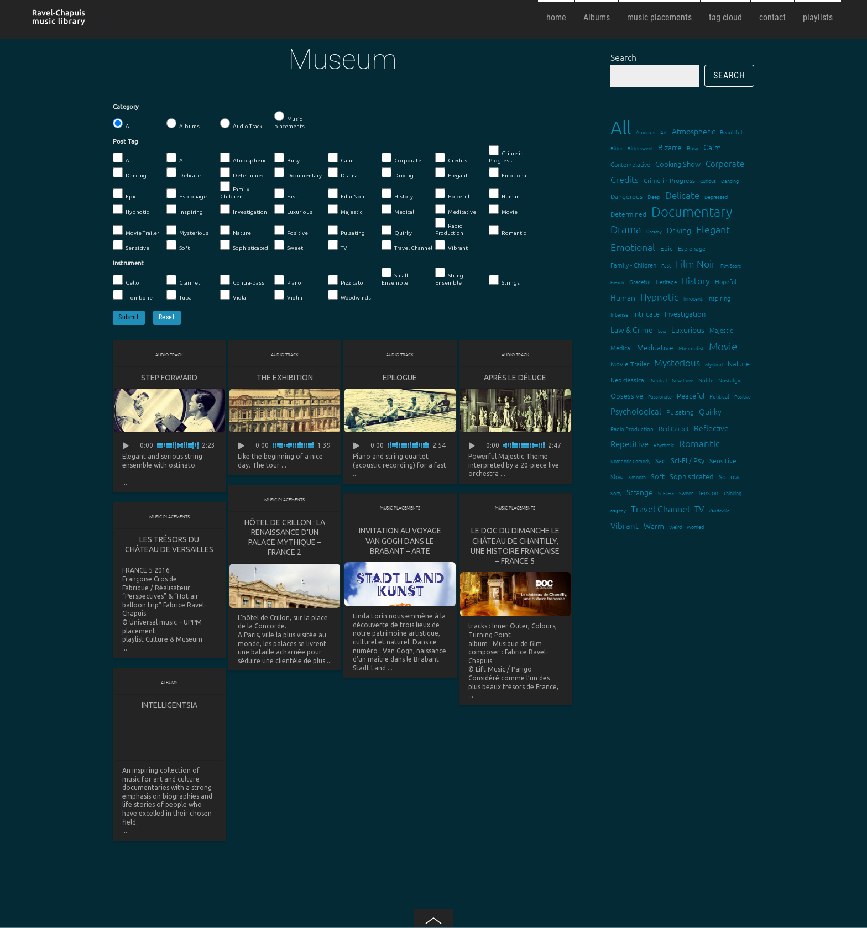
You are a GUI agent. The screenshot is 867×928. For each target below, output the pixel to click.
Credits (451, 158)
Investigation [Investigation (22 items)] (685, 313)
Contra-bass (242, 280)
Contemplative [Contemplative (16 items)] (630, 164)
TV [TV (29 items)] (699, 509)
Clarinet (183, 280)
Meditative (455, 209)
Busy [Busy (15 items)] (692, 148)
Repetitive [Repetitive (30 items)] (629, 443)
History (397, 194)
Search (623, 57)
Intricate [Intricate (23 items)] (646, 313)
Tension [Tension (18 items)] (708, 492)
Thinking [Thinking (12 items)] (732, 493)
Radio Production (449, 227)
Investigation (243, 209)
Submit (128, 317)
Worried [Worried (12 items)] (695, 526)
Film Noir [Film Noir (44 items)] (695, 263)
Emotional (508, 173)
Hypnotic (131, 209)
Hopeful (452, 194)
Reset (167, 317)
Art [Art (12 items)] (663, 132)
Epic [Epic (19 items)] (666, 248)
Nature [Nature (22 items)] (739, 363)
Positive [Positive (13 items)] (742, 396)
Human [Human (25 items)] (622, 297)
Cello (126, 280)
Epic (125, 194)
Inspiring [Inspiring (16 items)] (718, 297)
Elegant (451, 173)
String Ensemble (449, 277)
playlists (818, 17)
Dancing (130, 173)
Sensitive (131, 245)
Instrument (128, 263)
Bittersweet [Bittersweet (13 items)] (640, 148)
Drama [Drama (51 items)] (625, 228)
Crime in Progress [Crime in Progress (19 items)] (669, 180)
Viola (233, 295)
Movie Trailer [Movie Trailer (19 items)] (629, 363)
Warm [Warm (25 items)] (654, 525)
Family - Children (236, 190)
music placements (659, 17)
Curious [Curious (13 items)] (708, 180)
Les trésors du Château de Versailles (169, 544)
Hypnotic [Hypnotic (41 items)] (659, 297)
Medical (398, 209)
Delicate (183, 173)
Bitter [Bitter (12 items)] (616, 148)
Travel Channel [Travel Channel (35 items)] (660, 508)
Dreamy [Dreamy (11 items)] (654, 231)
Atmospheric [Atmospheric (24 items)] (693, 131)
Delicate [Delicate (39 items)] (682, 195)
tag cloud (725, 17)
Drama (343, 173)
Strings (504, 280)
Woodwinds (349, 295)
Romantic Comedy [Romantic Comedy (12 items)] (630, 461)
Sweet (288, 245)
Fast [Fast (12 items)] (666, 265)
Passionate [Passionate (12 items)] (660, 396)
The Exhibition (285, 377)
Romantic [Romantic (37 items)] (699, 443)
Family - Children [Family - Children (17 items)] (633, 264)
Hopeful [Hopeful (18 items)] (726, 281)
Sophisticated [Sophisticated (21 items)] (692, 476)
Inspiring (184, 209)
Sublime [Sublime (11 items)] (666, 493)
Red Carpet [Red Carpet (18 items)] (674, 428)
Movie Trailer (136, 230)
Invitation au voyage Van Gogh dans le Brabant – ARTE (400, 540)
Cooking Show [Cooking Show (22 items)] (678, 164)
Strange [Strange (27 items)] (639, 491)
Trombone (133, 295)
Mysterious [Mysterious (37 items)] (677, 362)
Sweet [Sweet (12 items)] (686, 493)
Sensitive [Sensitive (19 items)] (723, 460)
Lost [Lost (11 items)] (662, 330)
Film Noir (346, 194)
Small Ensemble (395, 277)
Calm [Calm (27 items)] (712, 147)
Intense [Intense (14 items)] (619, 314)
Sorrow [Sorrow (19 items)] (729, 476)
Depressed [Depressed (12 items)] (716, 196)
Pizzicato (345, 280)
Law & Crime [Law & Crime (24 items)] (631, 329)
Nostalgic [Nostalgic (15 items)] (729, 380)
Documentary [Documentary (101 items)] (691, 211)
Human (504, 194)
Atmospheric (243, 158)
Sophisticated (244, 245)
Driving (398, 173)
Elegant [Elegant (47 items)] (713, 229)
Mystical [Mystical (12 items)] (714, 364)
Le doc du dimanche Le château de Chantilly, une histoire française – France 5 (515, 545)
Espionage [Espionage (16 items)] (692, 248)
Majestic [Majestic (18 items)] (721, 330)
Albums (596, 17)
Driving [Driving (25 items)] (679, 229)
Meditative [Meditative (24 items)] (655, 347)
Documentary (298, 173)
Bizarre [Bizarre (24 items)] (670, 147)
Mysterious (187, 230)
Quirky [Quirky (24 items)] (710, 411)
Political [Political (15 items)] (719, 396)
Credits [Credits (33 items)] (624, 179)
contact (772, 17)
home (556, 17)
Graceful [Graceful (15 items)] (640, 281)
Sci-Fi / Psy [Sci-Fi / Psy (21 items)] (687, 460)
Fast (285, 194)
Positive (291, 230)
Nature (235, 230)
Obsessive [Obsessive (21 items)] (626, 395)
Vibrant (451, 245)
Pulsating (346, 230)
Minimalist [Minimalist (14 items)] (691, 348)
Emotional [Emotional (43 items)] (632, 246)
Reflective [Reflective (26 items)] (711, 427)
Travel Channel (407, 245)
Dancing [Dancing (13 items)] (730, 180)
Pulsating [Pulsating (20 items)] (680, 411)
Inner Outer (510, 626)
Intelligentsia (169, 705)
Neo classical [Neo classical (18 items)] (628, 379)
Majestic (345, 209)
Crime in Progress (506, 154)
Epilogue (400, 377)
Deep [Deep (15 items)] (653, 196)
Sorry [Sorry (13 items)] (615, 493)
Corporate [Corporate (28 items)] (725, 163)
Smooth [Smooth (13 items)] (637, 477)
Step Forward (169, 377)
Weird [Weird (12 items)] (675, 526)
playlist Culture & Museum (162, 639)
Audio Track (241, 123)
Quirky (397, 230)
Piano (287, 280)
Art (176, 158)
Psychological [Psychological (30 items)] (635, 411)
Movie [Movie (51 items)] (723, 346)
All (123, 123)
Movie (503, 209)
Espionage (186, 194)
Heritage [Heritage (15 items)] (666, 281)
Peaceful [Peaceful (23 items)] (690, 395)
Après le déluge (515, 377)
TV (337, 245)
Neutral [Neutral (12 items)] (659, 380)
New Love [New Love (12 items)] (682, 380)
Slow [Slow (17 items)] (617, 476)
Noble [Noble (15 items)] (705, 380)
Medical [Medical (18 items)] (621, 347)
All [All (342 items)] (620, 127)
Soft (178, 245)
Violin (288, 295)
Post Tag (125, 141)
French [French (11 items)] (617, 282)
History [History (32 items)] (696, 280)
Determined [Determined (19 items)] (628, 213)
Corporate (401, 158)
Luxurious (293, 209)
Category (126, 107)
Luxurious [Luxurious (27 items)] (687, 329)
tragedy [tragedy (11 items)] (618, 510)
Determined (242, 173)
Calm (341, 158)
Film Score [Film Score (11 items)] (730, 265)
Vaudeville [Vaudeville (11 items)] (719, 510)
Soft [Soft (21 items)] (658, 476)
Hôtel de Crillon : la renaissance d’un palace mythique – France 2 (284, 537)
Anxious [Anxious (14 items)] (645, 132)
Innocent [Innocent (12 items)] (692, 298)
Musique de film (517, 643)
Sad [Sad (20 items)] (660, 460)
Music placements (289, 120)
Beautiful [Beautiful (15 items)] (731, 132)
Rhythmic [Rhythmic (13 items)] (664, 445)
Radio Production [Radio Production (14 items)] (632, 428)
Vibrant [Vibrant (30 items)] (624, 525)
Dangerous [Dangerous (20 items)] (626, 196)
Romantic (507, 230)
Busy (287, 158)
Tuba (179, 295)
